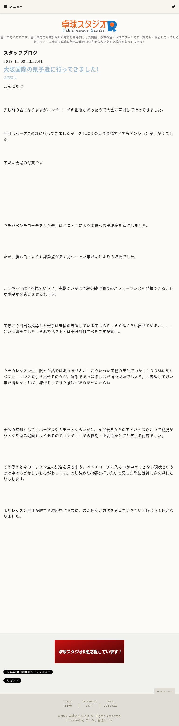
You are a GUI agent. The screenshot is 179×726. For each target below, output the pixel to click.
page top (164, 691)
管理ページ (105, 720)
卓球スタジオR (79, 716)
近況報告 (10, 77)
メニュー (13, 6)
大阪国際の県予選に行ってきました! (51, 69)
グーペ (89, 720)
